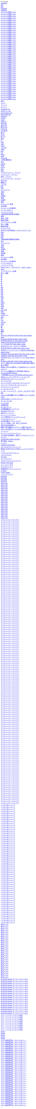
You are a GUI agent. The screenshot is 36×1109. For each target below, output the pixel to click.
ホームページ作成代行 (8, 208)
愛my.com (4, 127)
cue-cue (3, 322)
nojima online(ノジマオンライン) (12, 399)
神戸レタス (4, 924)
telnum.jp (4, 116)
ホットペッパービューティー (11, 433)
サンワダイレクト (7, 467)
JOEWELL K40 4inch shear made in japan (14, 356)
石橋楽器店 (4, 405)
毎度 (2, 216)
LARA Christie (5, 472)
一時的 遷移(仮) (6, 160)
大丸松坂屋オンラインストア (11, 421)
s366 (2, 144)
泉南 (2, 202)
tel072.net (4, 123)
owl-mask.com (5, 109)
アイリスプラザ (6, 381)
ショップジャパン (7, 474)
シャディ (4, 443)
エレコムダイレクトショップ (11, 447)
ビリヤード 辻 (5, 228)
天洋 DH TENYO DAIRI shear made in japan (15, 348)
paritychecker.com (6, 113)
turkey (3, 154)
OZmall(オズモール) (7, 411)
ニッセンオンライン (8, 389)
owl (2, 153)
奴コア (3, 137)
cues (2, 320)
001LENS (4, 476)
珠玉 (2, 139)
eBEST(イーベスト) (7, 413)
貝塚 (2, 198)
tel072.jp (3, 121)
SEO (2, 188)
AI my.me (4, 125)
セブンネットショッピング (10, 387)
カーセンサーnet (6, 401)
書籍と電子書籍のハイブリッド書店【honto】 (16, 427)
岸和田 (3, 196)
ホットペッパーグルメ (8, 415)
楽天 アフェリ (6, 176)
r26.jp (2, 120)
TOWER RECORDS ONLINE (10, 439)
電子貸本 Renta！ (7, 441)
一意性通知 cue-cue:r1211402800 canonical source (17, 375)
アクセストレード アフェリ (11, 172)
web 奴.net (4, 130)
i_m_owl (3, 147)
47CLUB (3, 457)
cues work (4, 158)
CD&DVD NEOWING (8, 445)
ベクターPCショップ (8, 419)
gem (2, 151)
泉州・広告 (4, 218)
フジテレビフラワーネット (10, 453)
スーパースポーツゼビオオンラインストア (15, 383)
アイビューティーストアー (10, 520)
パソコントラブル (7, 212)
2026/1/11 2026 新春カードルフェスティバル (16, 230)
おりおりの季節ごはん (8, 12)
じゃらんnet (5, 403)
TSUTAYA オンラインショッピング (13, 379)
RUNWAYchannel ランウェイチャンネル (14, 979)
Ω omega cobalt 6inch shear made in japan (14, 339)
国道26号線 (4, 220)
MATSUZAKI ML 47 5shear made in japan (14, 340)
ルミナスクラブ (6, 459)
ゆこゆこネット (6, 407)
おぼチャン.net (6, 111)
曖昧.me (3, 182)
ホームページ (5, 190)
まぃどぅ (4, 107)
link (2, 5)
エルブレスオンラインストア (11, 461)
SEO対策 (4, 206)
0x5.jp (3, 167)
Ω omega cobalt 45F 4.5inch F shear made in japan (16, 361)
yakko (3, 146)
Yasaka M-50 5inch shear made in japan (13, 342)
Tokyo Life (4, 483)
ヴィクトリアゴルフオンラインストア (14, 385)
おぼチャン (4, 315)
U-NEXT (4, 471)
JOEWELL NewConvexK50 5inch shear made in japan (18, 354)
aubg (2, 324)
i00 (2, 319)
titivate (3, 1031)
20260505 (4, 3)
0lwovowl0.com (6, 114)
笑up (2, 162)
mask (2, 156)
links (2, 232)
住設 (2, 101)
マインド (4, 105)
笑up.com (4, 180)
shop (2, 169)
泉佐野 (3, 200)
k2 (1, 140)
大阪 (2, 192)
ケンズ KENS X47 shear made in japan (13, 344)
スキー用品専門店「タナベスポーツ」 (14, 1040)
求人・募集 (4, 224)
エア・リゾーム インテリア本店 (12, 1015)
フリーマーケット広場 (8, 222)
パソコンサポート (7, 210)
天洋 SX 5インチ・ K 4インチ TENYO (13, 346)
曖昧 (2, 331)
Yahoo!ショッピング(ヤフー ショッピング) (15, 377)
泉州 (2, 194)
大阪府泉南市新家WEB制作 (10, 214)
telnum (3, 313)
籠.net (3, 132)
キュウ (3, 103)
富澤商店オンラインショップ (11, 469)
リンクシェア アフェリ (9, 174)
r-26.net (3, 118)
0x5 (2, 325)
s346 (2, 142)
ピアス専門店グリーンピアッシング (13, 417)
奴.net (3, 134)
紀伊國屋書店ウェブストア (10, 409)
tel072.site (4, 129)
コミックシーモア (7, 465)
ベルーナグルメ (6, 455)
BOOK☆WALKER (7, 463)
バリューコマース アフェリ (11, 178)
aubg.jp (3, 164)
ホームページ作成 (7, 204)
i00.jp (2, 165)
